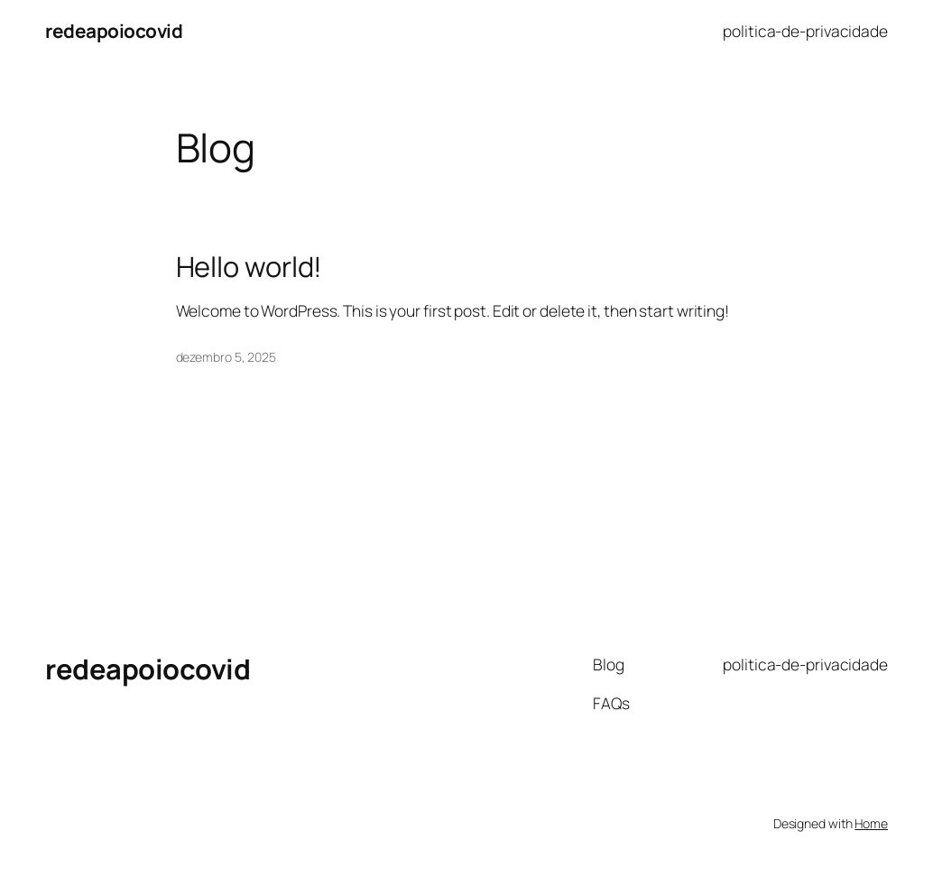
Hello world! (249, 266)
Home (871, 823)
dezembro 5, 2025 (226, 356)
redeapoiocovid (113, 30)
